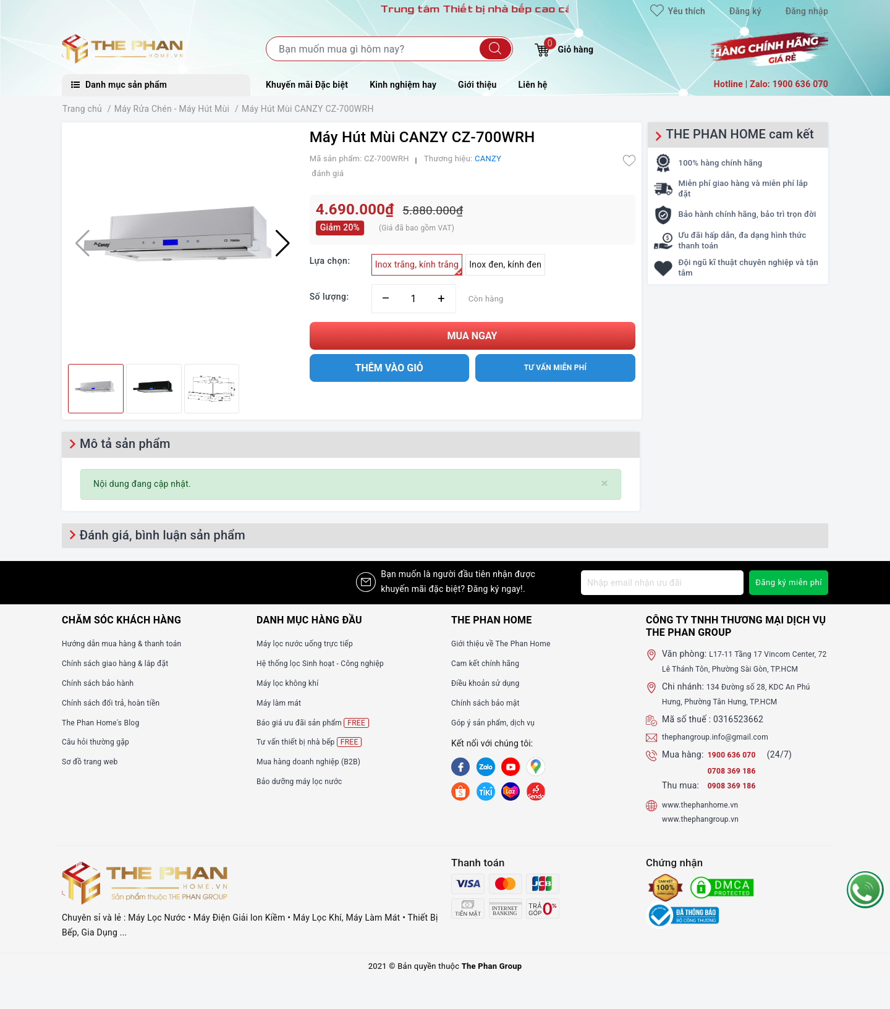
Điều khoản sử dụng (490, 683)
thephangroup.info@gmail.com (724, 751)
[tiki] (486, 791)
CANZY (488, 158)
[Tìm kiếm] (495, 48)
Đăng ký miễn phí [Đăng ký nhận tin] (786, 583)
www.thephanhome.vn (706, 819)
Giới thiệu (477, 85)
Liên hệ (533, 85)
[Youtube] (510, 767)
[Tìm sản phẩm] (389, 48)
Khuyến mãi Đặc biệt (307, 85)
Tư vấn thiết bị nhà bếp (315, 742)
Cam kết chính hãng (490, 663)
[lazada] (510, 791)
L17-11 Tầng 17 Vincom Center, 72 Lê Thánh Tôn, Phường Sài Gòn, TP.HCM (745, 668)
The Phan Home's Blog (106, 722)
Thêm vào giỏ (389, 368)
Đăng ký (745, 11)
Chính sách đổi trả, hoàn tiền (119, 702)
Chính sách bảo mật (490, 702)
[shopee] (460, 791)
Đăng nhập (807, 11)
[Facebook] (460, 767)
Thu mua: (680, 800)
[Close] (605, 483)
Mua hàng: (683, 769)
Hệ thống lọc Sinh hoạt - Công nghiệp (330, 663)
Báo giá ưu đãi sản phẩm (319, 722)
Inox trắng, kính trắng (419, 268)
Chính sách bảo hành (103, 683)
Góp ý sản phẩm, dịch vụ (499, 722)
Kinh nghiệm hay (403, 85)
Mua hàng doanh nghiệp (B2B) (316, 761)
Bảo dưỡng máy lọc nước (306, 781)
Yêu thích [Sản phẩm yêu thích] (677, 11)
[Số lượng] (414, 299)
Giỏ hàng (564, 47)
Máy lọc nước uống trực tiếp (312, 643)
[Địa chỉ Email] (660, 582)
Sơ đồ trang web (94, 761)
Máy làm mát (282, 702)
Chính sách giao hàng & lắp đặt (123, 663)
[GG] (536, 767)
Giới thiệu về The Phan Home (508, 643)
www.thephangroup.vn (706, 833)
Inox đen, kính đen (505, 264)
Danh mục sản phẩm (119, 85)
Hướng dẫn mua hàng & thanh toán (131, 643)
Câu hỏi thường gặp (101, 741)
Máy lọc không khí (292, 683)
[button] (282, 243)
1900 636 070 (737, 769)
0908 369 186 (735, 800)
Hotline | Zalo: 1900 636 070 (771, 84)
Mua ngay (472, 336)
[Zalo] (486, 767)
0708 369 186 (735, 785)
